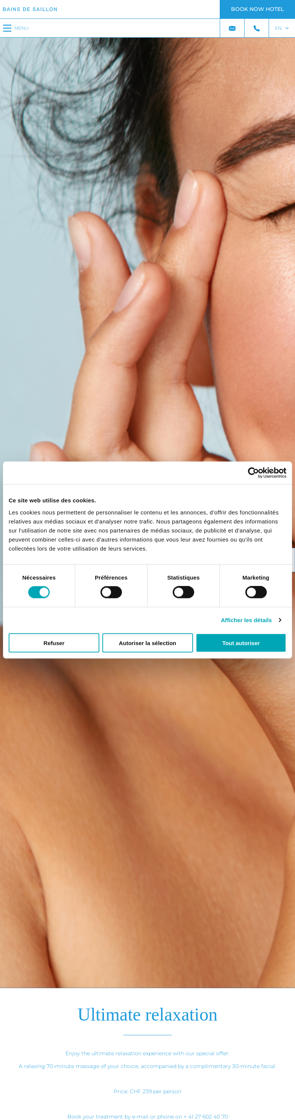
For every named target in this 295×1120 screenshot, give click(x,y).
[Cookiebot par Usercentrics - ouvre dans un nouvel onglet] (253, 473)
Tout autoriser (241, 642)
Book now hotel (257, 9)
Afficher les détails (246, 620)
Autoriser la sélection (147, 642)
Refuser (54, 642)
